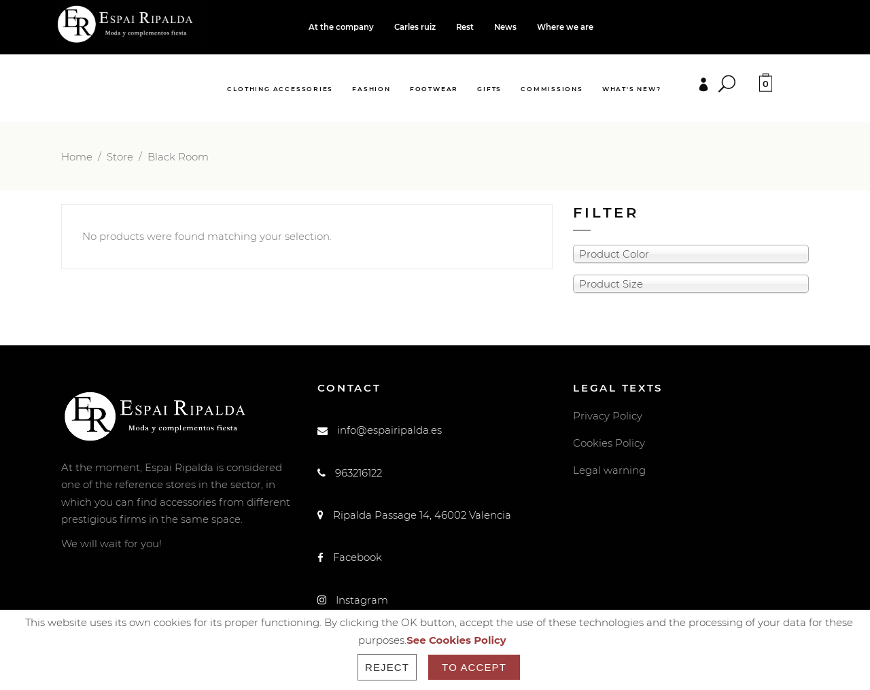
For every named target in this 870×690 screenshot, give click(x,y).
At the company (341, 27)
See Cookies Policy (456, 640)
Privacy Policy (607, 415)
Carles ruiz (415, 27)
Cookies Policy (609, 442)
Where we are (565, 27)
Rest (465, 27)
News (505, 27)
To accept (474, 667)
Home (76, 156)
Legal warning (609, 470)
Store (120, 156)
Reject (387, 667)
